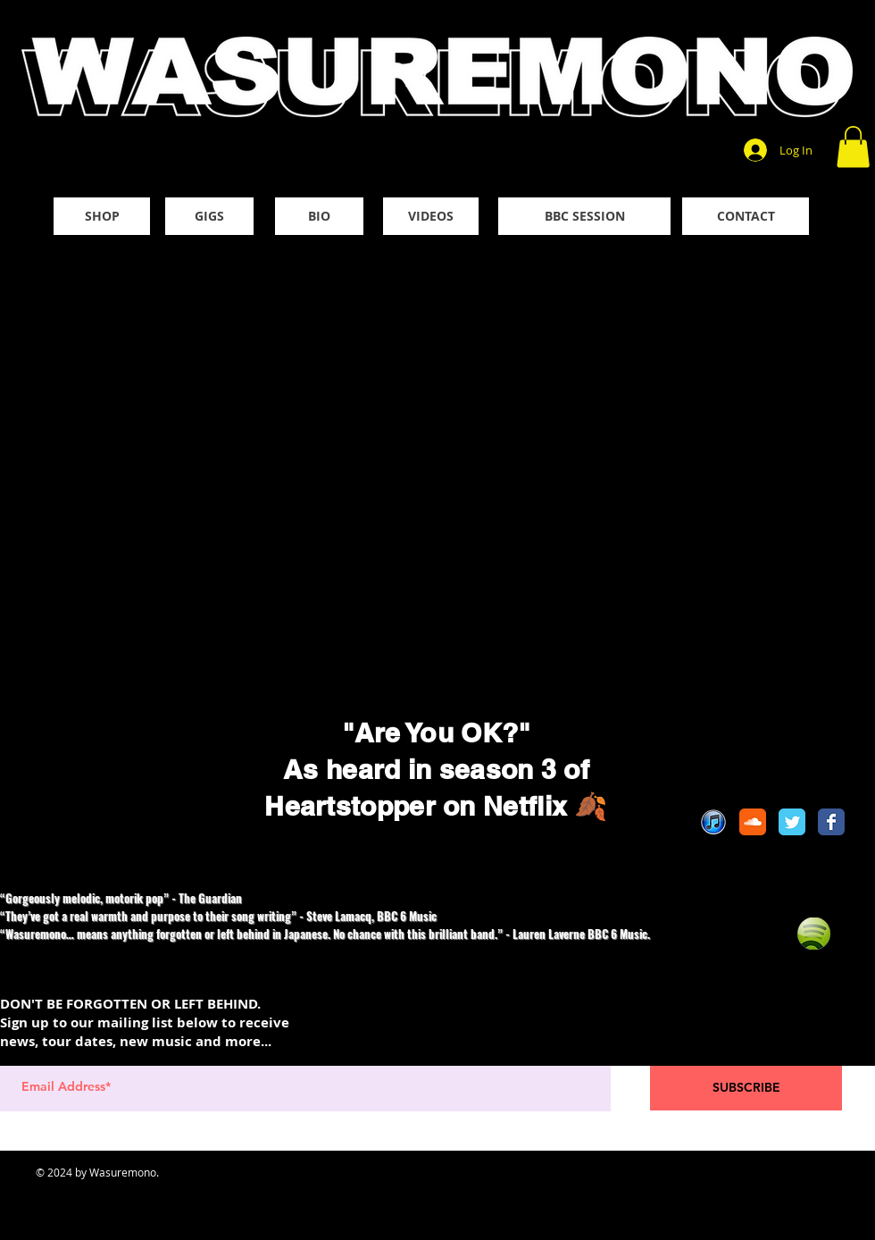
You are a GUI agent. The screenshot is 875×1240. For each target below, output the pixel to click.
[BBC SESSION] (584, 216)
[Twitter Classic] (792, 822)
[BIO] (319, 216)
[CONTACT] (745, 216)
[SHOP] (102, 216)
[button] (853, 147)
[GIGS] (209, 216)
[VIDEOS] (431, 216)
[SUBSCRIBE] (746, 1088)
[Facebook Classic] (831, 822)
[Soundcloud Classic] (752, 822)
